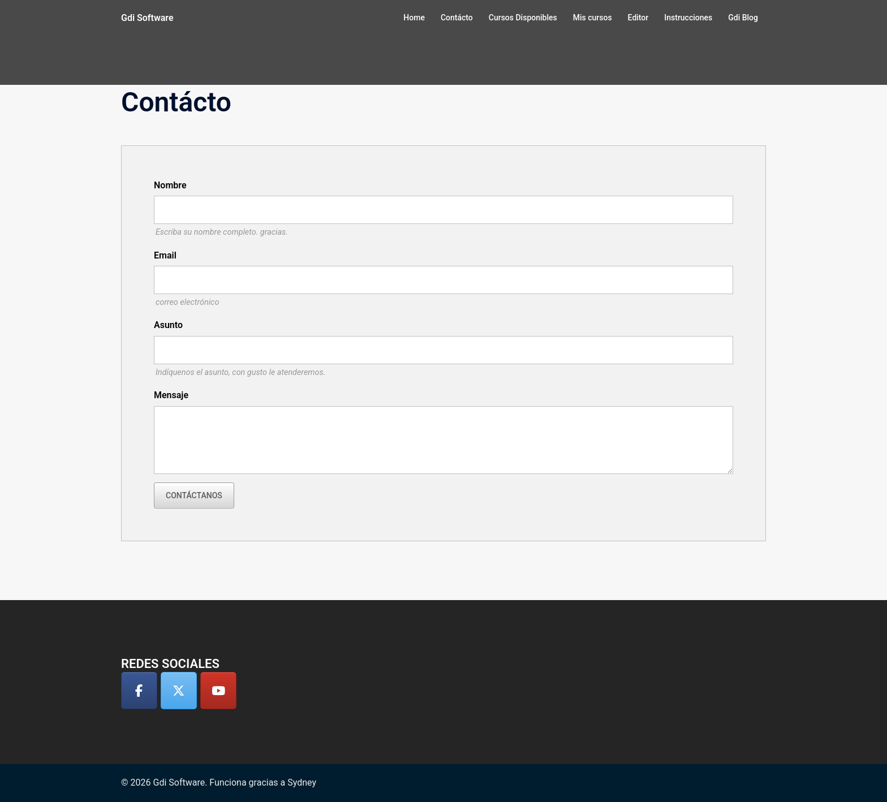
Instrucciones (688, 17)
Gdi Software (147, 17)
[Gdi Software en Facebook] (139, 690)
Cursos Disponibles (523, 17)
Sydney (301, 782)
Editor (638, 17)
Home (414, 17)
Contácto (457, 17)
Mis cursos (592, 17)
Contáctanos (194, 495)
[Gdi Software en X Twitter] (179, 690)
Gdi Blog (743, 17)
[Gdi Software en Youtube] (218, 690)
